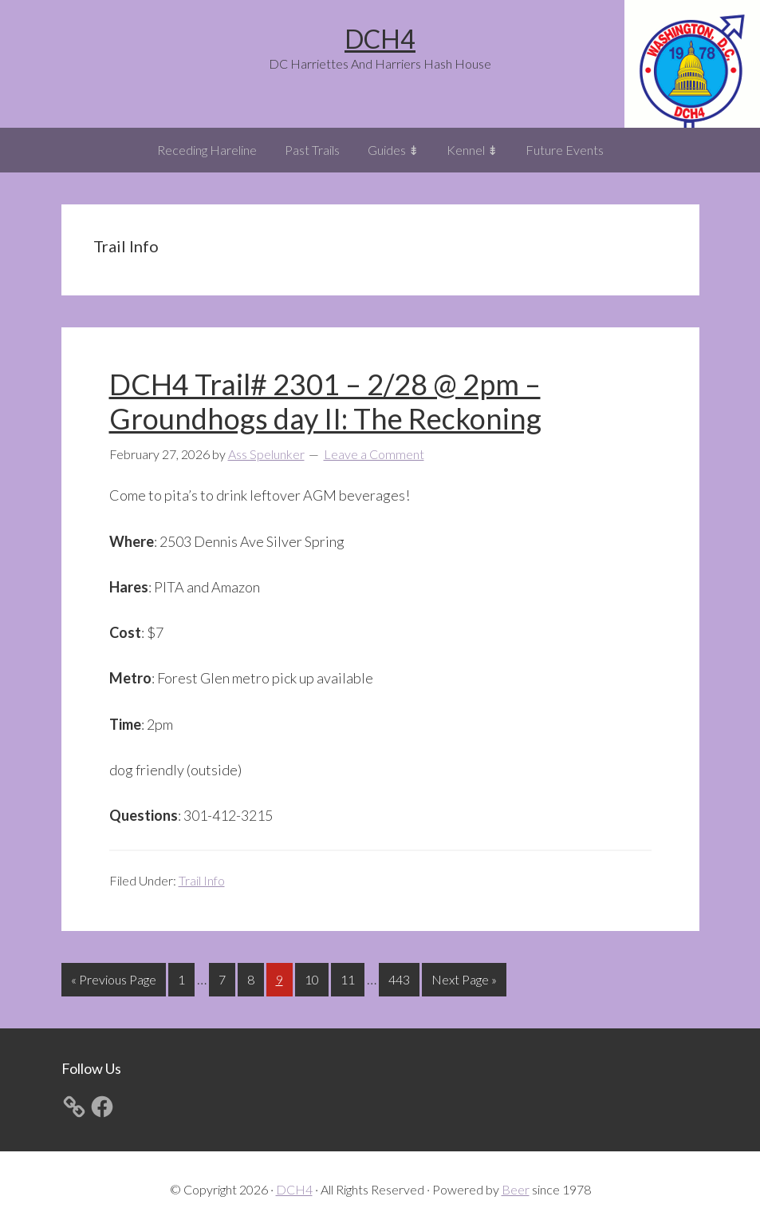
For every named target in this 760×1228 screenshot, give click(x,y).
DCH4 (380, 38)
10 (316, 978)
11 (352, 978)
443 (401, 978)
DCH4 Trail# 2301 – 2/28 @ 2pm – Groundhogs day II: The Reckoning (325, 401)
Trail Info (202, 880)
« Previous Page (113, 982)
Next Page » (464, 982)
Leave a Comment (374, 453)
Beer (516, 1189)
